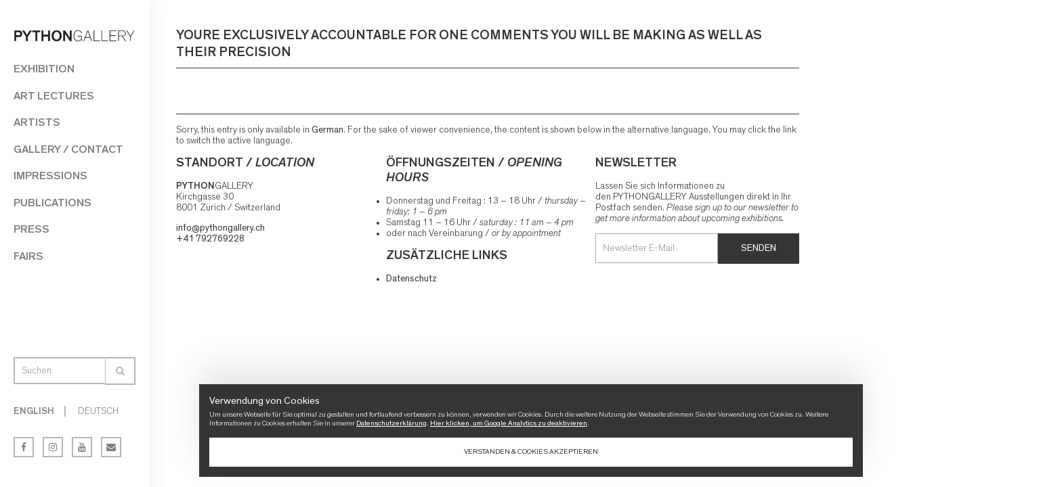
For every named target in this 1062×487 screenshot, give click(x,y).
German (327, 130)
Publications (52, 202)
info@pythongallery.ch (220, 228)
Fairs (28, 256)
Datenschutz (411, 278)
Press (31, 229)
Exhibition (44, 68)
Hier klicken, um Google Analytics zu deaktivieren (508, 423)
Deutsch (98, 411)
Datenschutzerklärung (391, 423)
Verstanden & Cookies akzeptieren (531, 451)
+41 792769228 (210, 239)
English (34, 411)
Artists (37, 122)
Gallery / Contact (68, 149)
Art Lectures (54, 95)
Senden (758, 248)
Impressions (50, 175)
